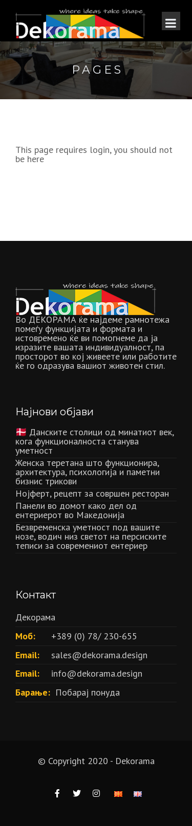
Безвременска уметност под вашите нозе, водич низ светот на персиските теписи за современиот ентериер (90, 536)
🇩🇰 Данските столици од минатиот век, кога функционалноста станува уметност (94, 441)
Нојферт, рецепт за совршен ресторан (92, 493)
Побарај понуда (87, 692)
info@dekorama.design (96, 673)
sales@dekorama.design (99, 655)
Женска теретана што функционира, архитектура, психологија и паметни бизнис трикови (87, 472)
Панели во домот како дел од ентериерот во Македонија (76, 510)
